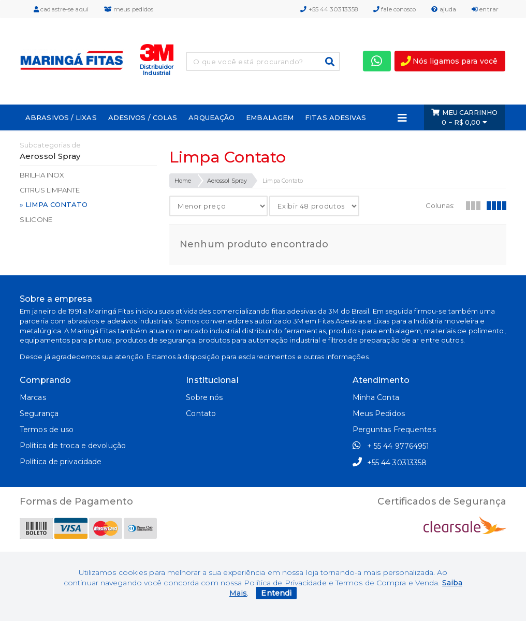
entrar (485, 9)
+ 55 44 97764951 (391, 445)
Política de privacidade (60, 461)
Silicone (36, 219)
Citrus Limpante (50, 190)
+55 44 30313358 (329, 9)
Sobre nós (204, 397)
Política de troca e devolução (73, 445)
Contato (201, 413)
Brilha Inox (42, 175)
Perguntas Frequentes (394, 429)
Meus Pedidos (379, 413)
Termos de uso (47, 429)
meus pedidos (128, 9)
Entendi (276, 593)
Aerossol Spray (227, 180)
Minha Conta (376, 397)
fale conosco (394, 9)
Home (182, 180)
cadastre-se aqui (61, 9)
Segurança (39, 413)
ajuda (443, 9)
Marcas (33, 397)
